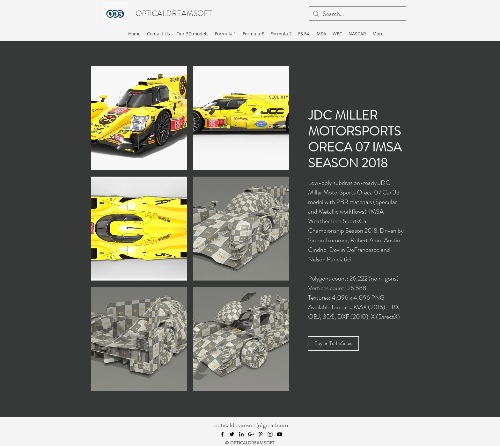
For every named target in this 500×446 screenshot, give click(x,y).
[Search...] (358, 14)
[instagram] (270, 434)
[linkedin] (241, 434)
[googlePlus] (251, 434)
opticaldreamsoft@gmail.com (251, 425)
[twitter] (232, 434)
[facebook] (222, 434)
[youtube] (279, 434)
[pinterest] (260, 434)
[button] (139, 118)
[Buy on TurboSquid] (333, 343)
